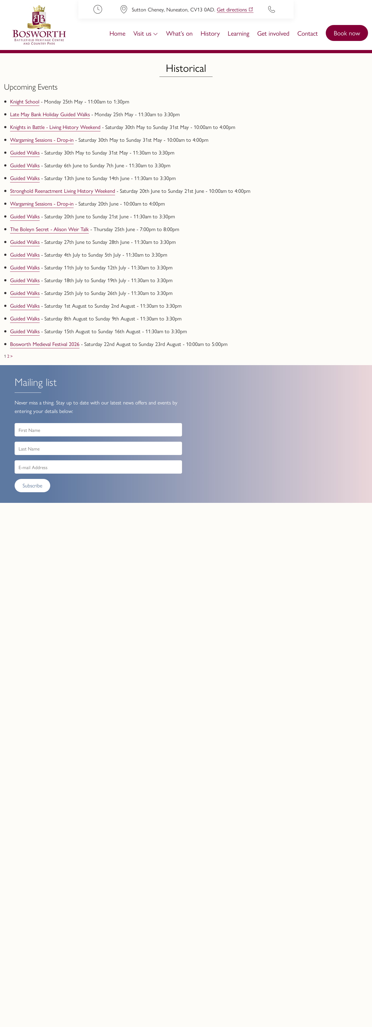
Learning (238, 32)
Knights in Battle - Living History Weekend (55, 127)
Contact (307, 32)
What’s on (179, 32)
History (210, 32)
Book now (347, 32)
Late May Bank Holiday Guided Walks (50, 114)
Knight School (24, 101)
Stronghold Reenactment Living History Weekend (62, 190)
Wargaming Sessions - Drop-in (42, 139)
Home (117, 32)
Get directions (232, 9)
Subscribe (32, 485)
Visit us (142, 32)
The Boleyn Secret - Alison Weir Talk (49, 229)
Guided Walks (25, 152)
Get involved (273, 32)
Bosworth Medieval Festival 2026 (44, 344)
